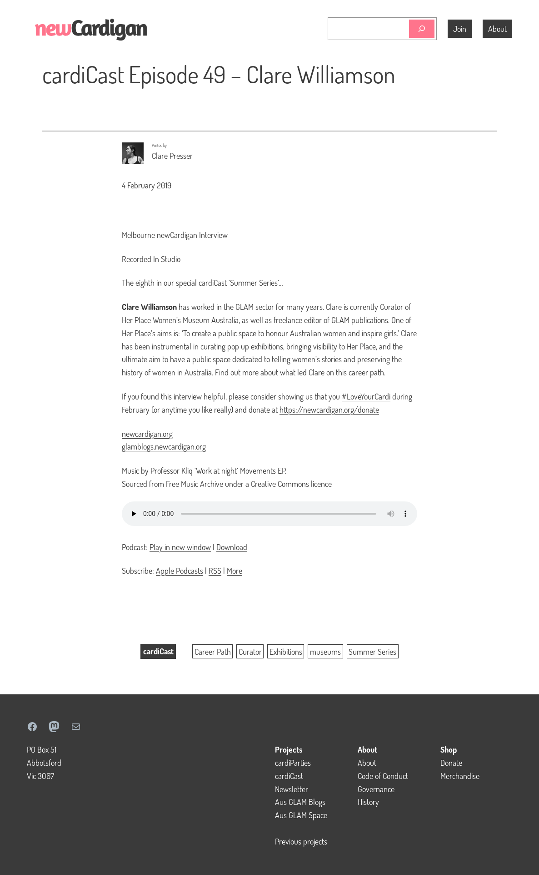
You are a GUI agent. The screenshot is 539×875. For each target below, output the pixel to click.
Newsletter (291, 789)
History (368, 802)
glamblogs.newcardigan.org (164, 446)
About (367, 763)
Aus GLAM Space (301, 815)
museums (325, 651)
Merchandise (459, 776)
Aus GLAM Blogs (300, 802)
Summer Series (372, 651)
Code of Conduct (383, 776)
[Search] (421, 29)
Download (231, 547)
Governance (376, 789)
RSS (215, 571)
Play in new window (180, 547)
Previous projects (301, 841)
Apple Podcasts (179, 571)
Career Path (213, 651)
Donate (451, 763)
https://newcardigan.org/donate (329, 410)
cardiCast (158, 651)
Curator (250, 651)
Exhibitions (286, 651)
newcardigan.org (147, 434)
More (234, 571)
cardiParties (293, 763)
